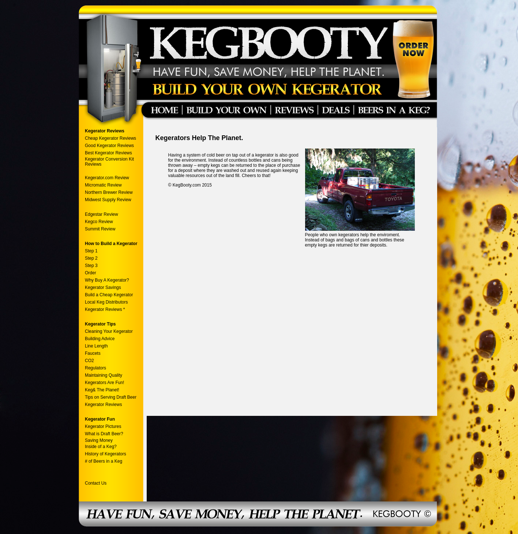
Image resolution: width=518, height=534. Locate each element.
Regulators (95, 368)
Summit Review (100, 229)
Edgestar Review (101, 214)
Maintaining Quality (103, 375)
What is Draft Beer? (104, 433)
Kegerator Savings (103, 287)
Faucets (93, 353)
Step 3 (91, 265)
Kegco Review (99, 221)
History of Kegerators (105, 453)
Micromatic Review (103, 185)
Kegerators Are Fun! (104, 382)
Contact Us (95, 483)
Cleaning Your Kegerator (109, 331)
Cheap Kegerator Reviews (110, 138)
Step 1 (91, 250)
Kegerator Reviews (103, 404)
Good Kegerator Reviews (109, 145)
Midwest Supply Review (108, 199)
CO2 (89, 360)
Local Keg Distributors (106, 302)
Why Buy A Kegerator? (107, 280)
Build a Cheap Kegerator (109, 294)
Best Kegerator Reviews (109, 152)
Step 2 (91, 258)
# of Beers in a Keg (103, 461)
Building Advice (100, 338)
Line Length (96, 346)
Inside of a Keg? (101, 446)
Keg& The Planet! (102, 389)
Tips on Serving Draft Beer (110, 397)
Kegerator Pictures (103, 426)
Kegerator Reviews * (105, 309)
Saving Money (99, 440)
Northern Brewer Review (109, 192)
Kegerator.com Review (107, 177)
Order (90, 272)
